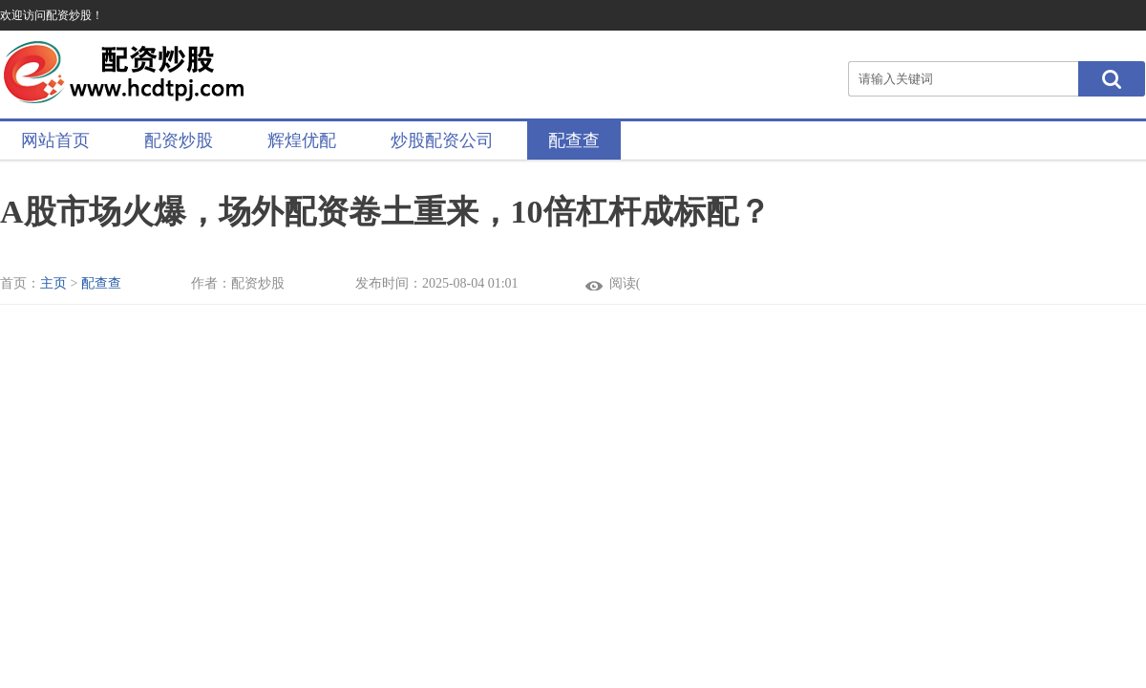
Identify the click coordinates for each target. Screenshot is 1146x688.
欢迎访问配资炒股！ (51, 15)
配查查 (574, 140)
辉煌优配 (301, 140)
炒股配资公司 (442, 140)
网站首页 (55, 140)
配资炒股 (178, 140)
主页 (53, 283)
